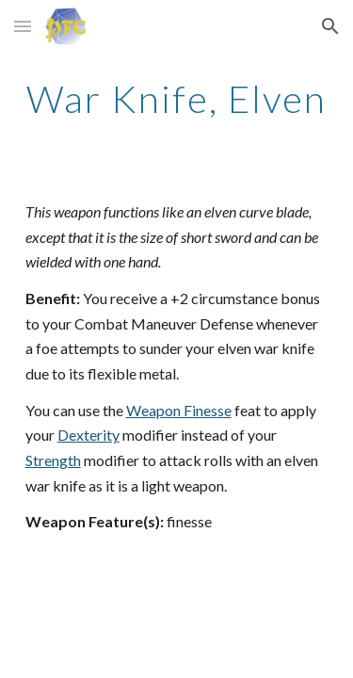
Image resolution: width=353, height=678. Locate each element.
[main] (177, 99)
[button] (22, 26)
